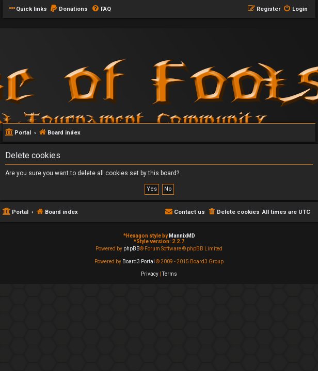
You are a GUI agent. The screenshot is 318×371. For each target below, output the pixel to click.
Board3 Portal (138, 261)
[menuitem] (69, 9)
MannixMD (182, 236)
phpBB (131, 248)
